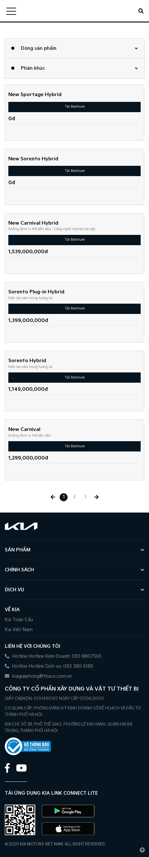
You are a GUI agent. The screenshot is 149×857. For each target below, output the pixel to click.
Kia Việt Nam (19, 629)
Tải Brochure (75, 107)
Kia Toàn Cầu (19, 619)
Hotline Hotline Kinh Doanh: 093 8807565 (53, 656)
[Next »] (96, 497)
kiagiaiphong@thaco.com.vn (38, 676)
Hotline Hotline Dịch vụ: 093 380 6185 (49, 666)
